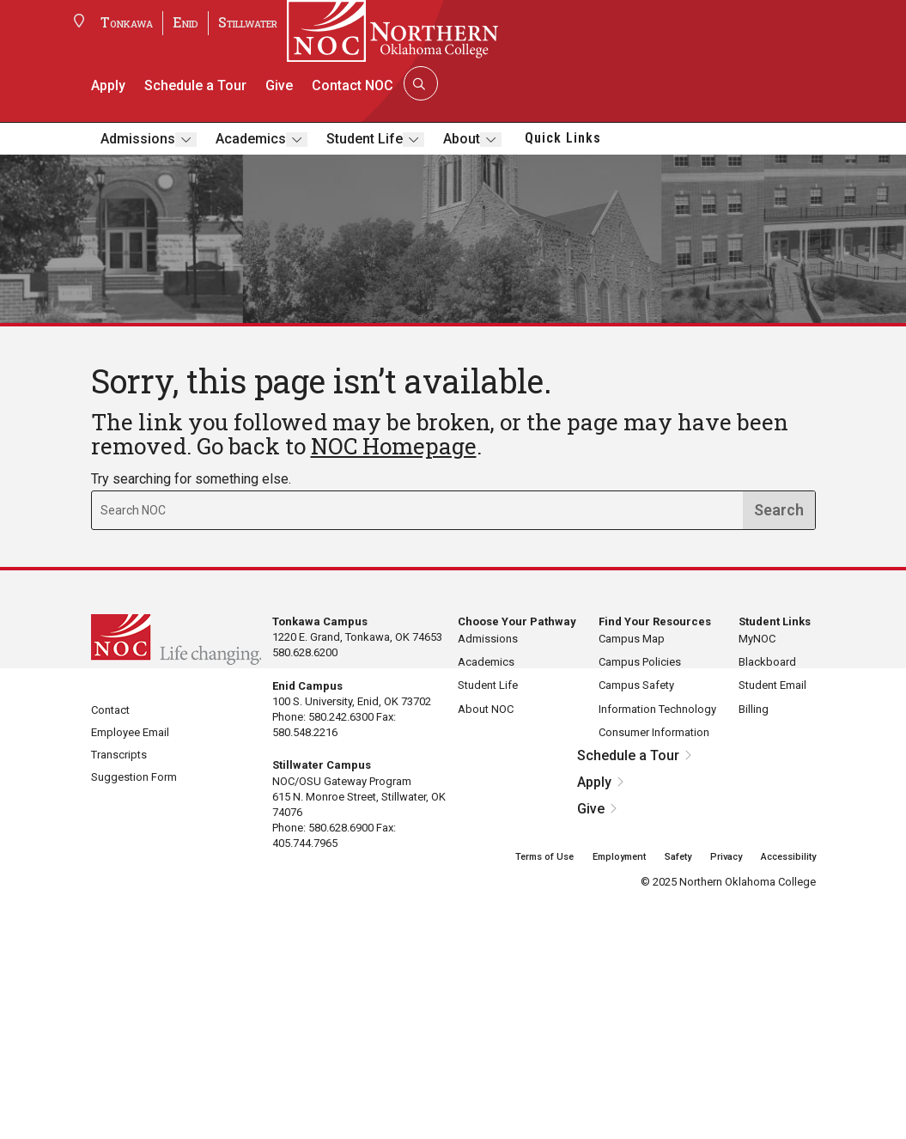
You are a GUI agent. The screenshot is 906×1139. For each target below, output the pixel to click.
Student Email (772, 685)
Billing (754, 709)
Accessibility (788, 856)
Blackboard (767, 661)
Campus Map (632, 638)
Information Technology (657, 709)
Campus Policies (640, 661)
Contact (110, 710)
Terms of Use (544, 856)
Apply (108, 85)
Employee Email (130, 732)
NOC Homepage (394, 445)
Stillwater (247, 22)
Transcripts (119, 754)
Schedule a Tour (195, 85)
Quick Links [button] (563, 138)
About (461, 139)
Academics (251, 139)
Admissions (137, 139)
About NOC (486, 709)
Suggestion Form (134, 776)
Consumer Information (654, 732)
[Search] (419, 83)
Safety (678, 856)
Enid (185, 22)
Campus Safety (636, 685)
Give (279, 85)
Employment (619, 856)
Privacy (726, 856)
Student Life (364, 139)
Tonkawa (126, 22)
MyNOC (757, 638)
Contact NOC (352, 85)
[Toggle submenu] (186, 139)
